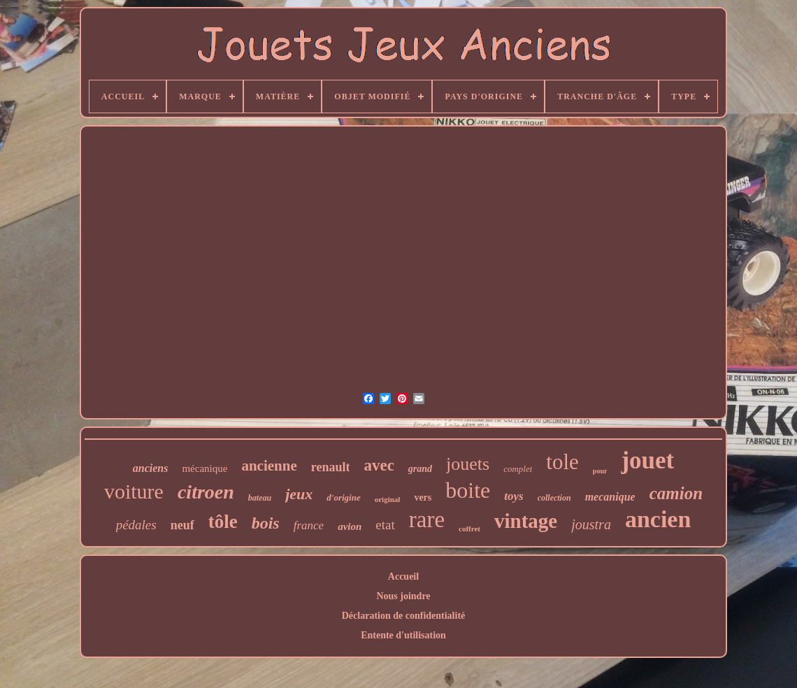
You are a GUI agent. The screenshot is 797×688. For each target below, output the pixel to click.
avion (349, 526)
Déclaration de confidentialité (404, 615)
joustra (591, 524)
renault (330, 467)
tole (562, 462)
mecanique (610, 497)
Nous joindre (403, 596)
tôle (223, 521)
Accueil (403, 576)
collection (554, 498)
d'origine (343, 497)
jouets (467, 464)
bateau (259, 498)
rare (427, 519)
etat (384, 524)
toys (513, 496)
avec (379, 465)
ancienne (268, 465)
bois (266, 523)
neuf (182, 525)
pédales (136, 524)
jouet (647, 460)
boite (467, 490)
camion (676, 493)
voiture (134, 491)
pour (600, 471)
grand (420, 469)
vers (422, 497)
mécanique (204, 468)
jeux (299, 494)
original (388, 499)
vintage (525, 521)
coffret (469, 528)
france (309, 525)
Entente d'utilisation (403, 635)
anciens (150, 468)
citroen (206, 492)
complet (517, 469)
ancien (658, 519)
